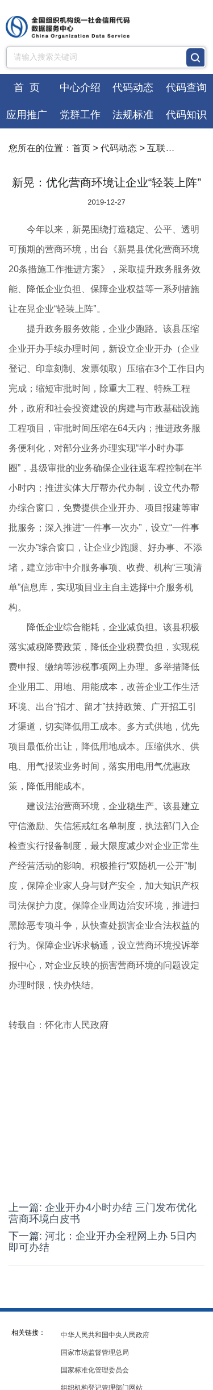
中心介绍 (80, 87)
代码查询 (186, 87)
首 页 (27, 87)
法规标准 (132, 114)
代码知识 (186, 114)
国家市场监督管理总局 (95, 1352)
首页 (81, 148)
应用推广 (26, 114)
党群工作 (80, 114)
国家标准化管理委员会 (95, 1370)
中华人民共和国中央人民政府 (105, 1335)
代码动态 (132, 87)
